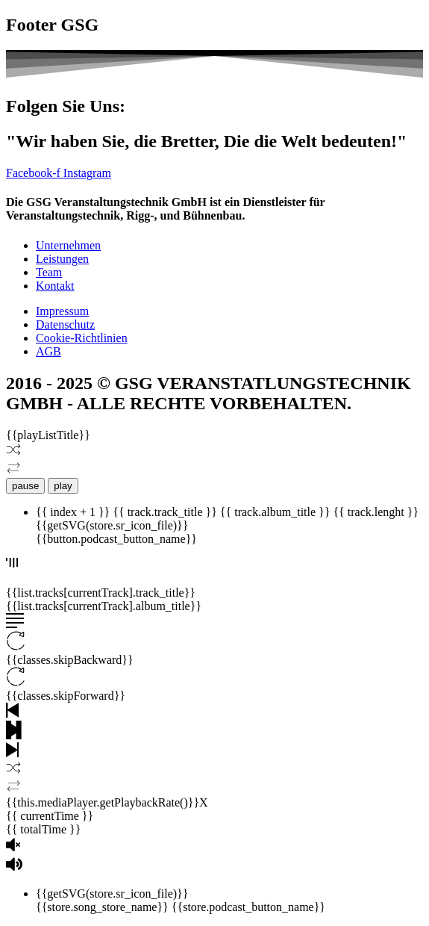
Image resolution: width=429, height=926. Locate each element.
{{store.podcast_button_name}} (248, 907)
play (63, 485)
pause (25, 485)
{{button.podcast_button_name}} (116, 538)
